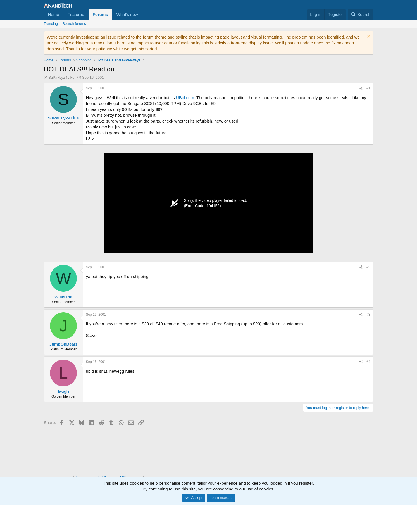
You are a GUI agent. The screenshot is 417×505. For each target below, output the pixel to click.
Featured (76, 14)
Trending (51, 23)
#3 (368, 315)
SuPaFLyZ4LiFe (61, 77)
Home (53, 14)
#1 (368, 88)
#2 (368, 267)
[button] (142, 14)
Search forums (74, 23)
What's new (127, 14)
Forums (100, 14)
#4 (368, 362)
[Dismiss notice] (368, 37)
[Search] (360, 14)
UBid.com (185, 97)
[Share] (360, 88)
